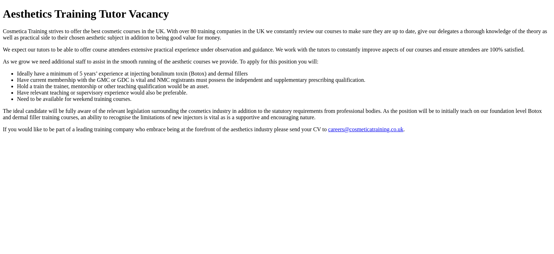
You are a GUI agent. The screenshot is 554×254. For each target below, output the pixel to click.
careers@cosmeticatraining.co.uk (365, 129)
